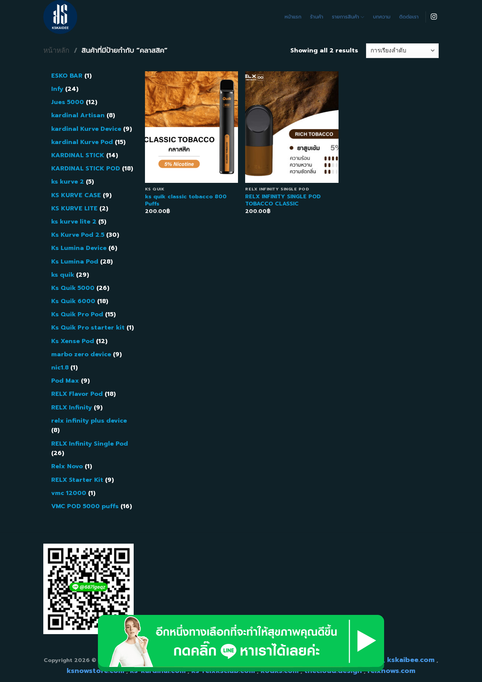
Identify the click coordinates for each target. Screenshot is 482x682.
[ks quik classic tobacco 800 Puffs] (191, 127)
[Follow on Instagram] (434, 17)
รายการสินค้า (348, 17)
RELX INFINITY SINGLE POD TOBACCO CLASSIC (283, 200)
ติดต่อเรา (408, 16)
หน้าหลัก (56, 50)
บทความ (381, 16)
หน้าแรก (293, 16)
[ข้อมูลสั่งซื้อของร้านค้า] (402, 50)
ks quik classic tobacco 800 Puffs (186, 200)
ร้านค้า (316, 16)
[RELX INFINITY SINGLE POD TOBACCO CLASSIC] (291, 127)
